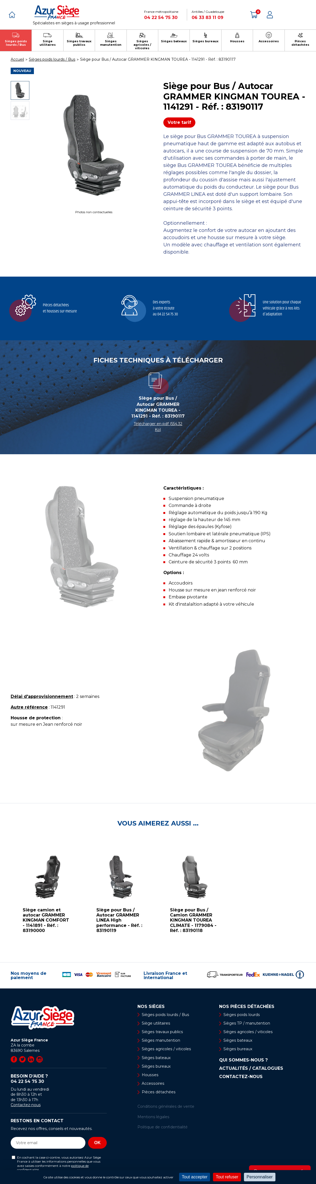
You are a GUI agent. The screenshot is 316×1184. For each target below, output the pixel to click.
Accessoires (153, 1083)
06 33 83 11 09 (207, 17)
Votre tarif (179, 122)
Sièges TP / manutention (246, 1023)
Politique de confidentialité (162, 1127)
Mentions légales (153, 1116)
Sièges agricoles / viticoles (166, 1049)
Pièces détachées (158, 1092)
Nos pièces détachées (246, 1007)
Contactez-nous (26, 1104)
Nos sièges (151, 1007)
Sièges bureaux (156, 1066)
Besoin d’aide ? (59, 1079)
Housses (150, 1074)
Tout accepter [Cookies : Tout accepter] (194, 1177)
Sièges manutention (161, 1040)
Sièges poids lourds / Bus (165, 1014)
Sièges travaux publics (162, 1031)
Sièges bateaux (156, 1057)
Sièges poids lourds (241, 1014)
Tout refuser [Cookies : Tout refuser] (227, 1177)
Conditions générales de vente (165, 1106)
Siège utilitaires (156, 1023)
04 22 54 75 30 (160, 17)
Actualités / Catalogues (251, 1068)
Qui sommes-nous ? (243, 1060)
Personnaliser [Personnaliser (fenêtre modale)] (260, 1177)
